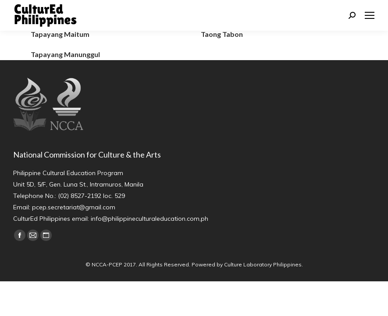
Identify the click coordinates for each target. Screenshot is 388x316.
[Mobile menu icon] (369, 15)
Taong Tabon (222, 34)
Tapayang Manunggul (65, 54)
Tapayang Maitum (60, 34)
